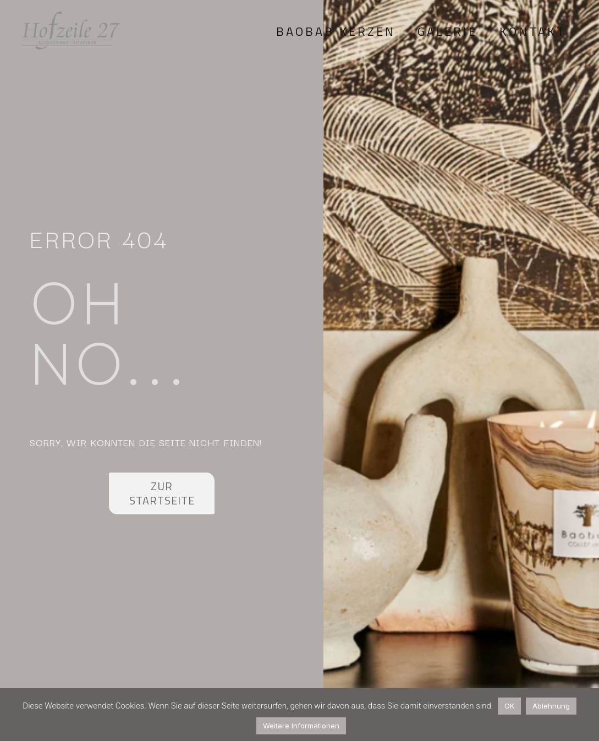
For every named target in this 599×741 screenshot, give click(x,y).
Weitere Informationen (301, 725)
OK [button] (509, 705)
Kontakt (532, 31)
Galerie (447, 31)
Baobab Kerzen (335, 31)
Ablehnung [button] (551, 705)
